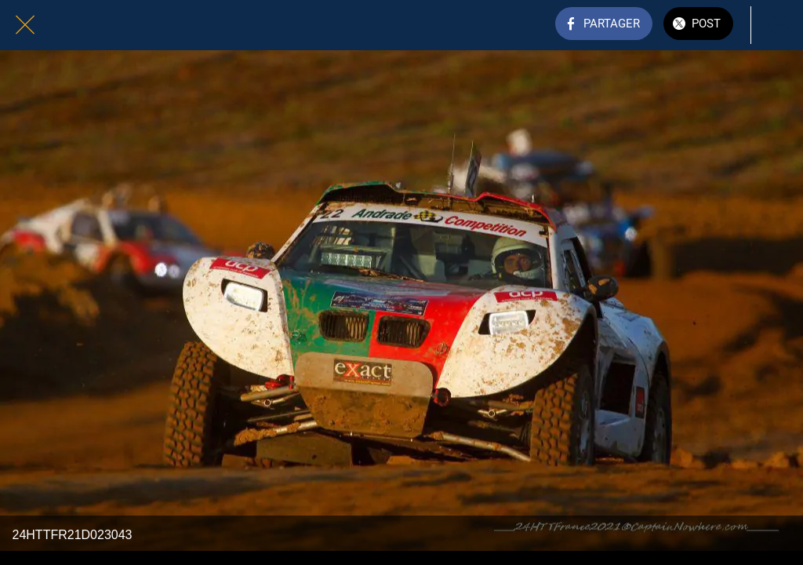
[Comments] (778, 25)
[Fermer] (25, 25)
